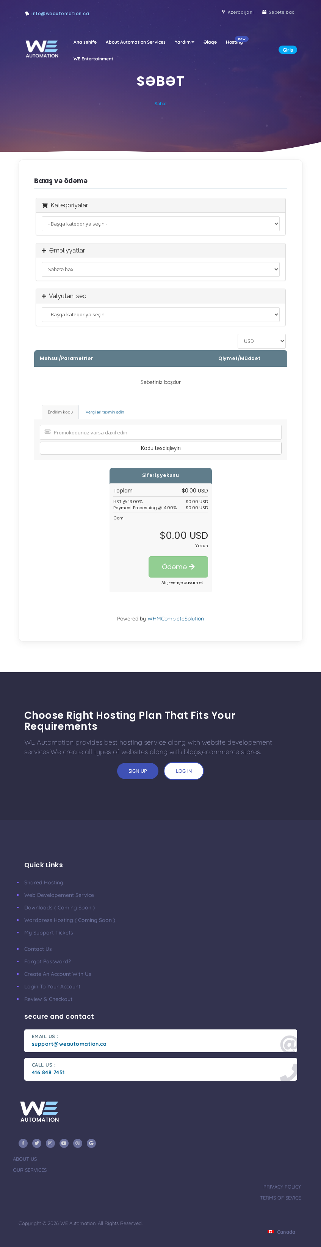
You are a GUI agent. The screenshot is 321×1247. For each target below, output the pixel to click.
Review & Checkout (48, 999)
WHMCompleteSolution (175, 618)
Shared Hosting (43, 882)
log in (184, 771)
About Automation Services (136, 42)
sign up (137, 771)
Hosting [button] (236, 40)
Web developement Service (59, 895)
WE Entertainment (93, 59)
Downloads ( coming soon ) (59, 907)
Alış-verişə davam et (182, 583)
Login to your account (52, 986)
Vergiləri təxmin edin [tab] (105, 412)
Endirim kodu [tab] (60, 412)
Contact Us (38, 949)
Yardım (184, 42)
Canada (281, 1232)
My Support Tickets (48, 932)
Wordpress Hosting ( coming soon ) (69, 920)
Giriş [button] (288, 50)
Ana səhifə (85, 42)
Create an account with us (57, 974)
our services (30, 1170)
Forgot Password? (47, 961)
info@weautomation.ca (60, 14)
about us (25, 1159)
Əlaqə (210, 42)
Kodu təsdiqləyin (161, 447)
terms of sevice (280, 1198)
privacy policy (282, 1187)
